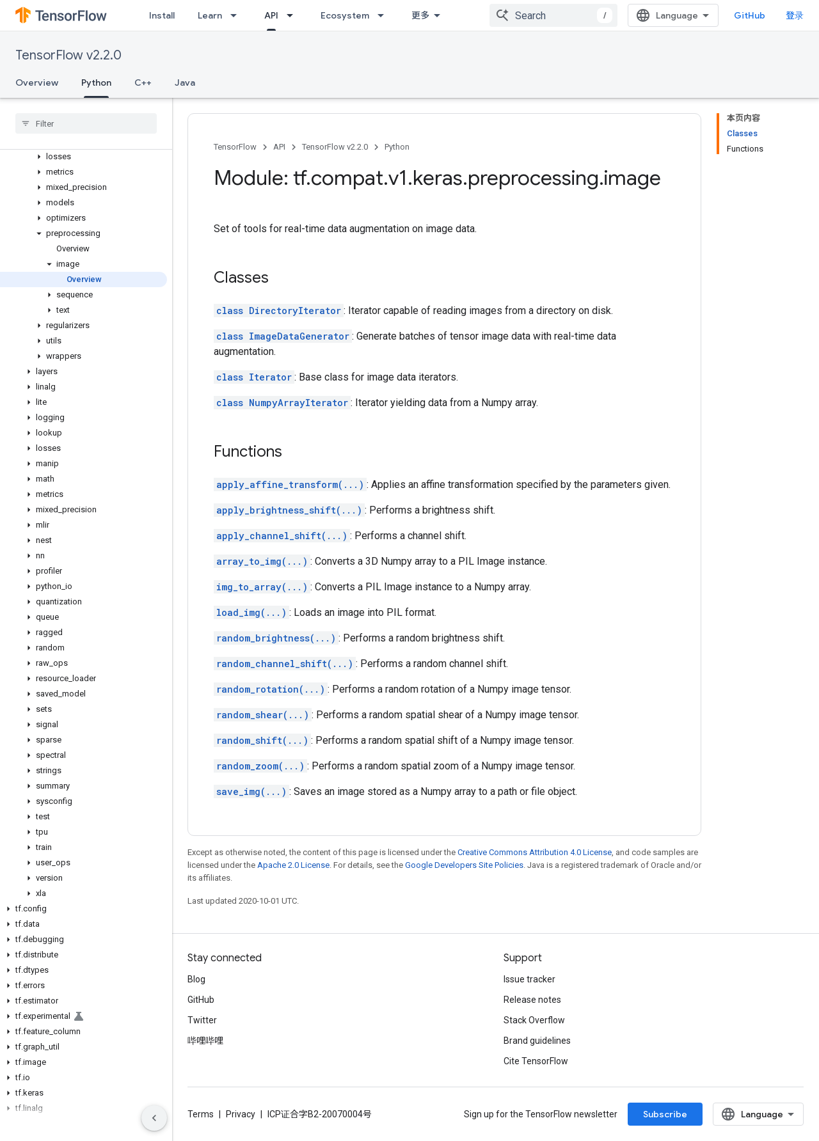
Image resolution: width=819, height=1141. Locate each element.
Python (397, 147)
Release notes (532, 1000)
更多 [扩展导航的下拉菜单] (420, 15)
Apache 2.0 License (293, 865)
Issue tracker (529, 979)
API (279, 147)
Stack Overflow (534, 1020)
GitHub (749, 15)
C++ (143, 82)
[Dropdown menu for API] (293, 15)
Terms (200, 1114)
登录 (795, 15)
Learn (210, 15)
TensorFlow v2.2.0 (68, 55)
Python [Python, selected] (96, 82)
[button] (83, 156)
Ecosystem (345, 15)
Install (162, 15)
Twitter (202, 1020)
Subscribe (665, 1114)
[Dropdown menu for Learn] (237, 15)
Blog (196, 979)
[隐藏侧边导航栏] (154, 1118)
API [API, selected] (271, 15)
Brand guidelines (537, 1040)
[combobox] (553, 15)
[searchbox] (86, 123)
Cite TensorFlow (536, 1061)
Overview (36, 82)
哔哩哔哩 (205, 1040)
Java (185, 82)
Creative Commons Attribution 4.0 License (534, 852)
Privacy (240, 1114)
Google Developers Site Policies (464, 865)
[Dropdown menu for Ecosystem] (384, 15)
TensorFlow (235, 147)
